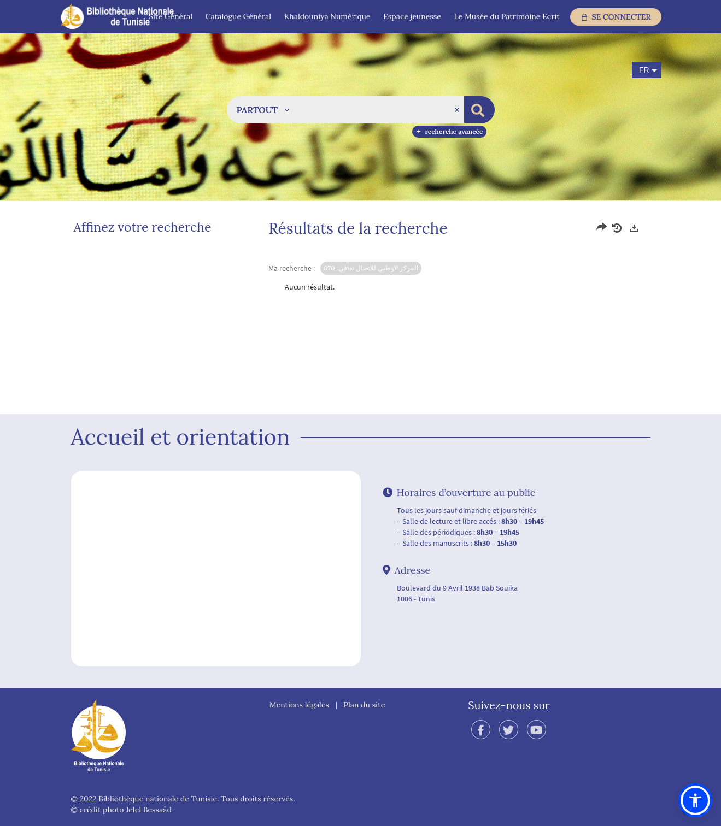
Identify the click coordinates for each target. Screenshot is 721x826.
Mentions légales (299, 705)
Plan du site (364, 705)
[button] (263, 109)
